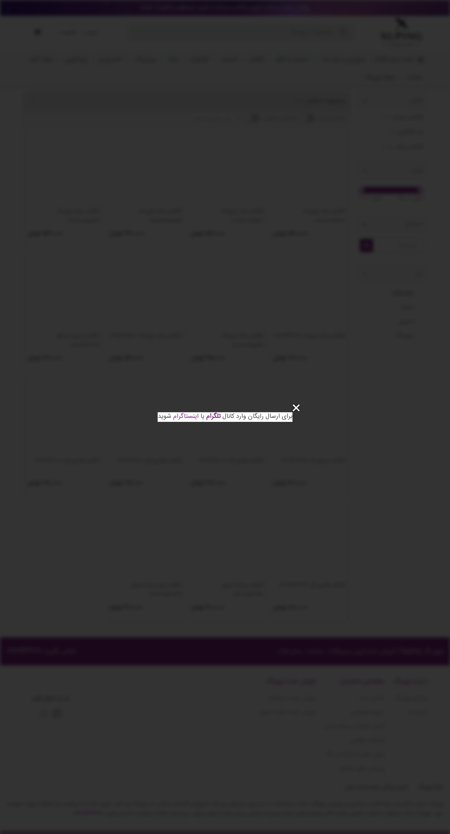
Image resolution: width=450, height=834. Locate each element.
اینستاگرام (186, 416)
